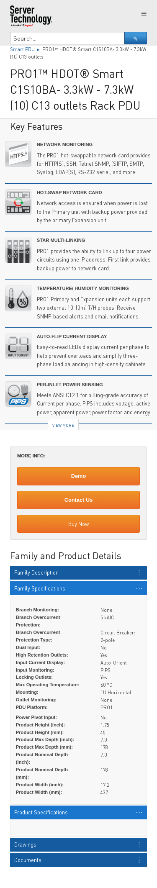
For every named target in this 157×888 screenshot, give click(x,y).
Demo (78, 476)
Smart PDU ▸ (26, 49)
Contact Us (78, 500)
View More (63, 425)
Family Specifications (39, 588)
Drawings (25, 844)
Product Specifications (41, 812)
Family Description (36, 572)
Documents (27, 860)
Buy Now (78, 524)
